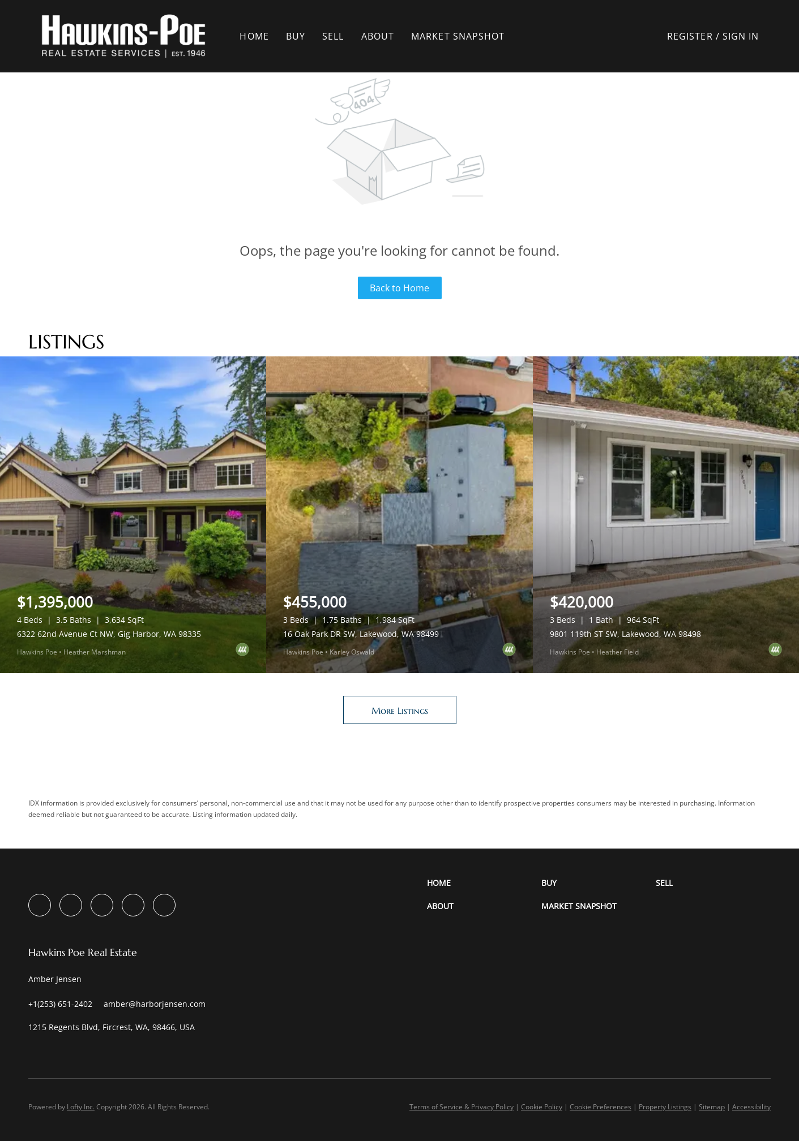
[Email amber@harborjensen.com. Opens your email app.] (155, 1003)
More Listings (399, 710)
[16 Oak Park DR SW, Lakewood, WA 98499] (399, 514)
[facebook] (39, 905)
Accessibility (751, 1107)
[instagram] (102, 905)
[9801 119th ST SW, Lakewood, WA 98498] (666, 514)
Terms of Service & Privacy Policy (461, 1107)
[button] (128, 36)
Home (258, 36)
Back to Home (399, 288)
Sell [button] (337, 36)
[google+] (164, 905)
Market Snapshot (462, 36)
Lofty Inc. (81, 1107)
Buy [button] (299, 36)
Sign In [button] (741, 36)
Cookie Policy (541, 1107)
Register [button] (690, 36)
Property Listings (665, 1107)
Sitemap (712, 1107)
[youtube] (133, 905)
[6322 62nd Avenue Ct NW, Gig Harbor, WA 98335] (133, 514)
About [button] (382, 36)
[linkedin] (70, 905)
